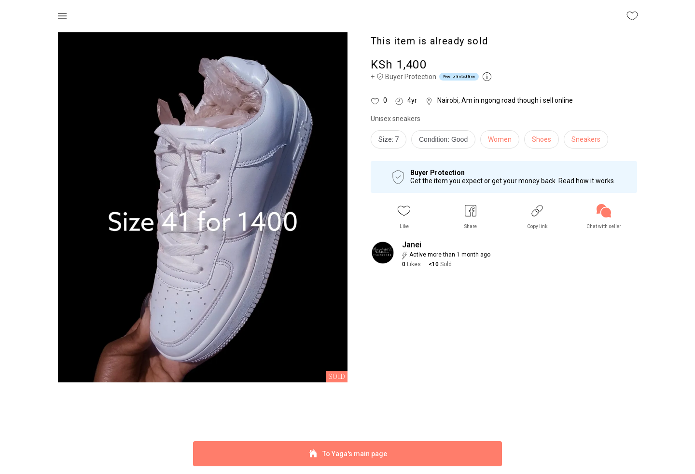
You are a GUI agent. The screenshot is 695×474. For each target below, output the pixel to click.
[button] (404, 217)
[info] (445, 141)
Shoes (541, 139)
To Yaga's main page (347, 454)
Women (500, 139)
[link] (603, 217)
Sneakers (585, 139)
